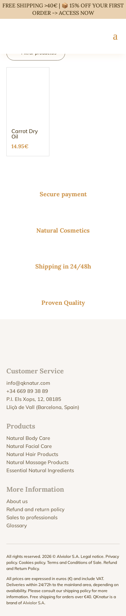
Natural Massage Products (37, 462)
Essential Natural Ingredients (40, 470)
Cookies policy (32, 562)
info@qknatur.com (28, 383)
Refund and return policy (35, 509)
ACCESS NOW (76, 12)
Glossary (16, 525)
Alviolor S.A (33, 602)
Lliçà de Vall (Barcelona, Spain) (42, 407)
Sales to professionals (31, 517)
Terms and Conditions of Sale (74, 562)
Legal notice (92, 556)
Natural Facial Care (29, 446)
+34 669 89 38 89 (27, 391)
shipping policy (77, 590)
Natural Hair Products (32, 454)
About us (17, 501)
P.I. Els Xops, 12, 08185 (33, 399)
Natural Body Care (28, 438)
